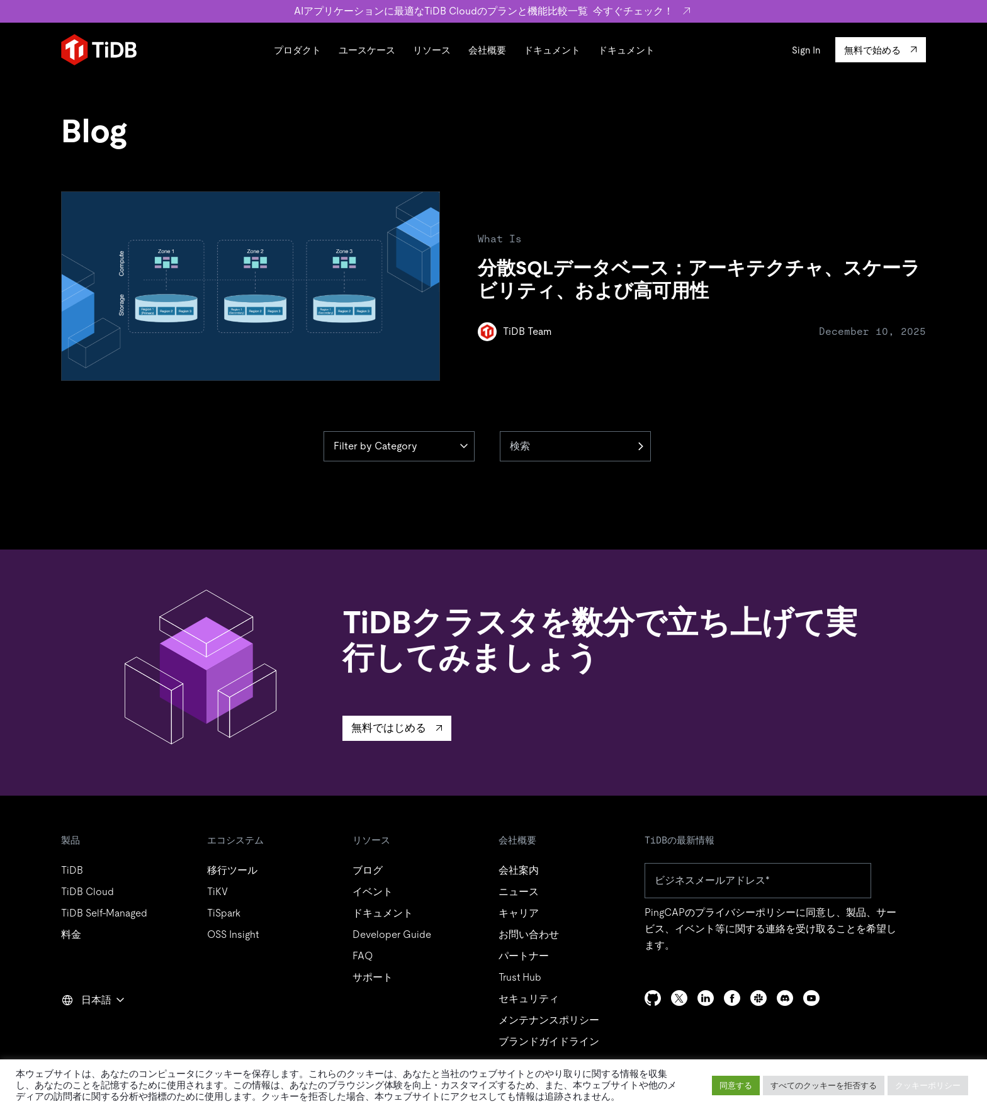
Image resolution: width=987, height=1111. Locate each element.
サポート (372, 977)
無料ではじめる (388, 727)
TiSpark (223, 913)
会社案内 (519, 870)
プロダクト (297, 50)
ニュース (519, 892)
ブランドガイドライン (549, 1041)
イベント (372, 892)
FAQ (362, 956)
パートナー (524, 956)
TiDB (72, 870)
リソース (432, 50)
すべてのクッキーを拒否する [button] (823, 1085)
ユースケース (367, 50)
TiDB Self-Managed (104, 913)
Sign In (806, 50)
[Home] (99, 49)
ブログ (367, 870)
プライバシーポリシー (745, 912)
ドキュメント (552, 50)
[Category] (399, 446)
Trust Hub (520, 977)
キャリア (519, 913)
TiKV (217, 892)
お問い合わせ (529, 934)
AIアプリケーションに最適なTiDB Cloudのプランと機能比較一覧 (494, 11)
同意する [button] (735, 1085)
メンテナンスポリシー (549, 1020)
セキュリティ (529, 999)
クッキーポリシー (928, 1085)
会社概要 (487, 50)
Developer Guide (391, 934)
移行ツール (232, 870)
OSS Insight (233, 934)
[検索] (575, 446)
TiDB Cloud (87, 892)
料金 (71, 934)
